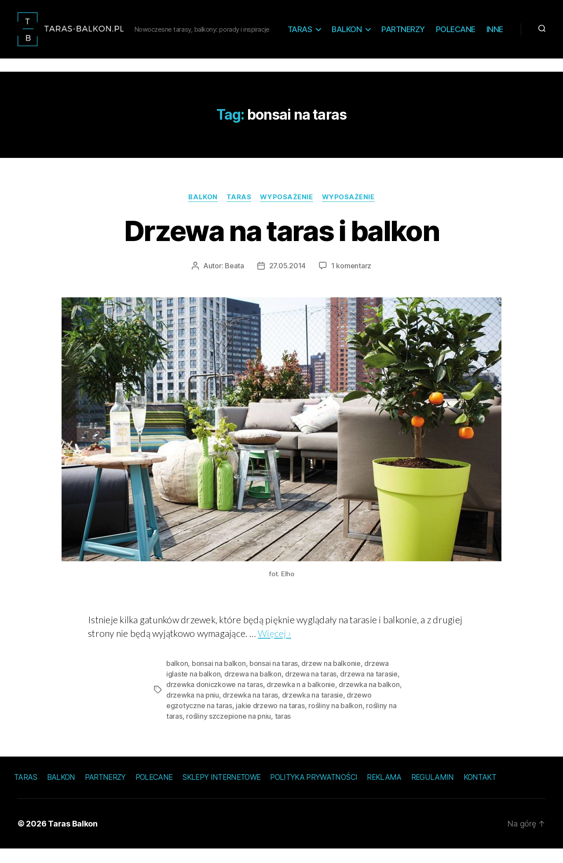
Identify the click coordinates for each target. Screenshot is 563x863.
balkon (177, 677)
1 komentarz (351, 279)
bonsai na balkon (219, 677)
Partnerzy (431, 29)
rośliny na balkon (335, 719)
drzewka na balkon (369, 698)
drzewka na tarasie (312, 709)
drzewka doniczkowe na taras (214, 698)
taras (283, 730)
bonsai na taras (273, 677)
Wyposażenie (286, 211)
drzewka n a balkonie (301, 698)
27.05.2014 (287, 279)
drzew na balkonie (330, 677)
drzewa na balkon (253, 688)
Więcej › (274, 647)
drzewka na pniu (192, 709)
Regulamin (432, 791)
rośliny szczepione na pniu (228, 730)
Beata (234, 279)
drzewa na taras (310, 688)
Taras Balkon (73, 837)
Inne (494, 43)
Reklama (384, 791)
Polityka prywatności (313, 791)
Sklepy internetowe (221, 791)
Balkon (374, 29)
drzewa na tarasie (368, 688)
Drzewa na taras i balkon (281, 245)
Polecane (483, 29)
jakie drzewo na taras (270, 719)
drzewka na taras (250, 709)
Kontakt (480, 791)
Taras (327, 29)
